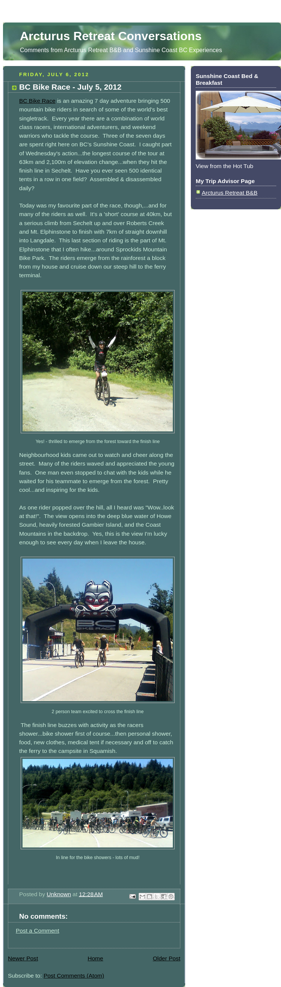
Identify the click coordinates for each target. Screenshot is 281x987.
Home (95, 958)
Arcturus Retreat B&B (229, 192)
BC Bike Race (37, 101)
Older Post (166, 958)
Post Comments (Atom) (74, 975)
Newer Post (23, 958)
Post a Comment (37, 930)
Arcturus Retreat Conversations (111, 36)
